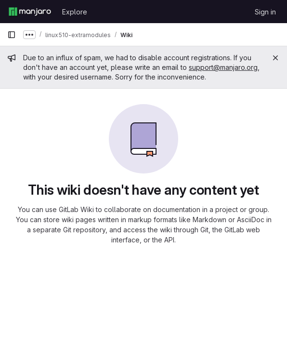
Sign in (265, 12)
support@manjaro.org (223, 67)
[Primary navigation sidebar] (11, 34)
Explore (74, 12)
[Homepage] (29, 11)
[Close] (275, 58)
